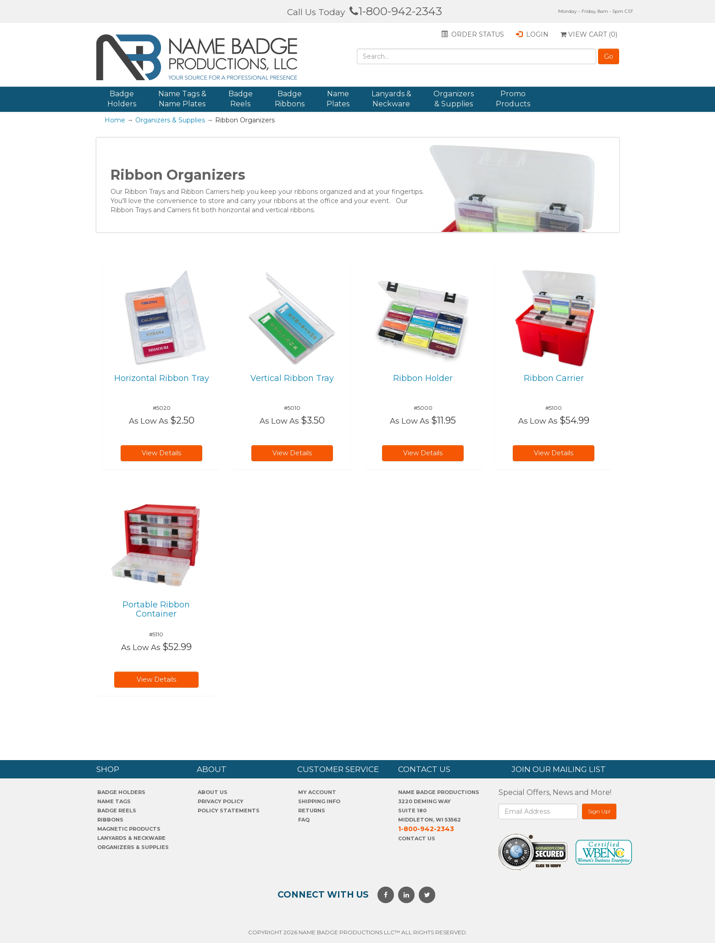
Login (532, 34)
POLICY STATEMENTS (229, 810)
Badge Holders (121, 98)
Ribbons (110, 819)
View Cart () (588, 34)
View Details (161, 453)
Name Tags (114, 801)
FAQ (304, 819)
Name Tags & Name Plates (182, 98)
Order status (472, 34)
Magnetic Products (129, 829)
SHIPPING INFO (319, 801)
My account (317, 792)
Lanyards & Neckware (391, 98)
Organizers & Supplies (453, 98)
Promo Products (513, 98)
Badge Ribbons (290, 98)
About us (212, 792)
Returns (311, 810)
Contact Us (416, 838)
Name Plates (338, 98)
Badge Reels (240, 98)
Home (115, 120)
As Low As (148, 420)
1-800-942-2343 (395, 11)
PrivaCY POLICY (221, 801)
